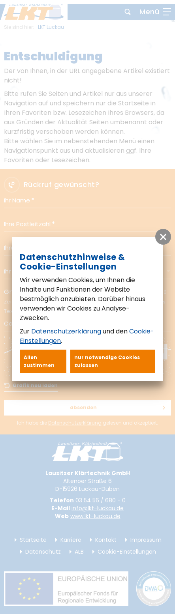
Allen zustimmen (39, 361)
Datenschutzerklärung (66, 331)
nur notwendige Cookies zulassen (107, 361)
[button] (163, 237)
